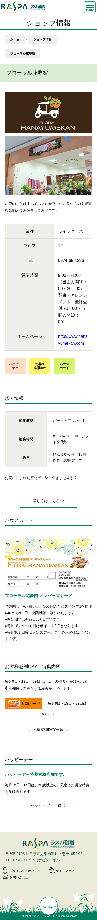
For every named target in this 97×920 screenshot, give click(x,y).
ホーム (14, 39)
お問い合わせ (19, 877)
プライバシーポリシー (25, 871)
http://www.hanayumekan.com (73, 339)
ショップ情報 (42, 39)
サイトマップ (65, 871)
